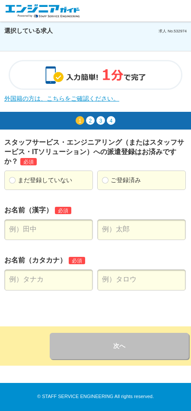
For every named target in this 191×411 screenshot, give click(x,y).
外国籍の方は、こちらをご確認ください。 (61, 98)
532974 (180, 31)
